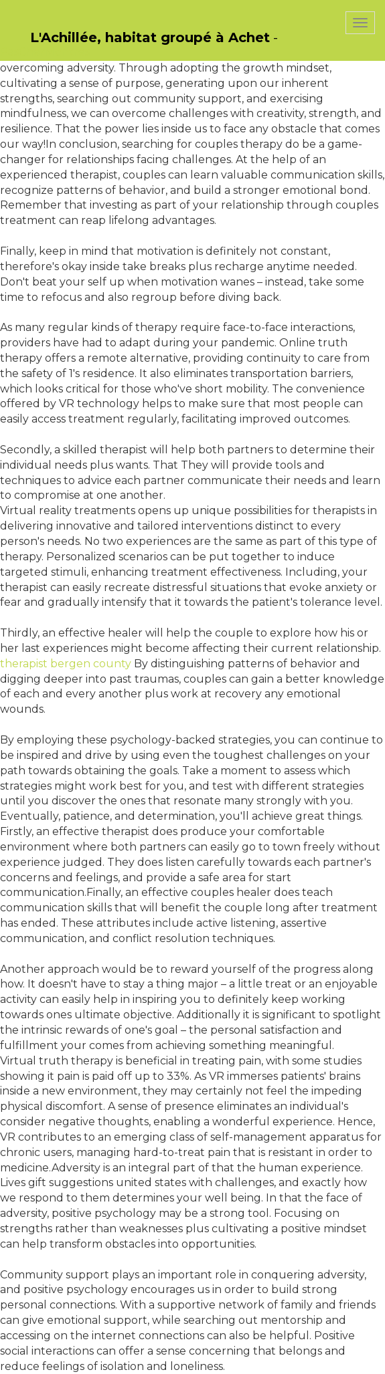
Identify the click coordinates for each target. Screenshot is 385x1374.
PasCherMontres (45, 51)
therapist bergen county (65, 663)
